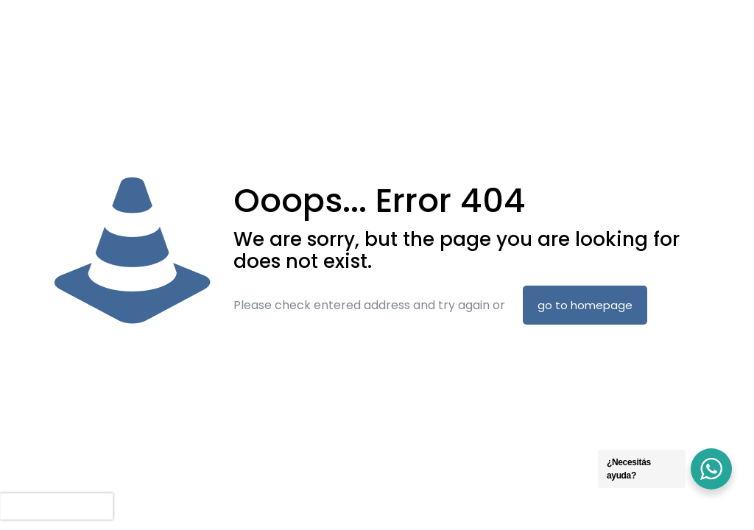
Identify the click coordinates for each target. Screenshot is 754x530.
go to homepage (585, 305)
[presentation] (56, 506)
